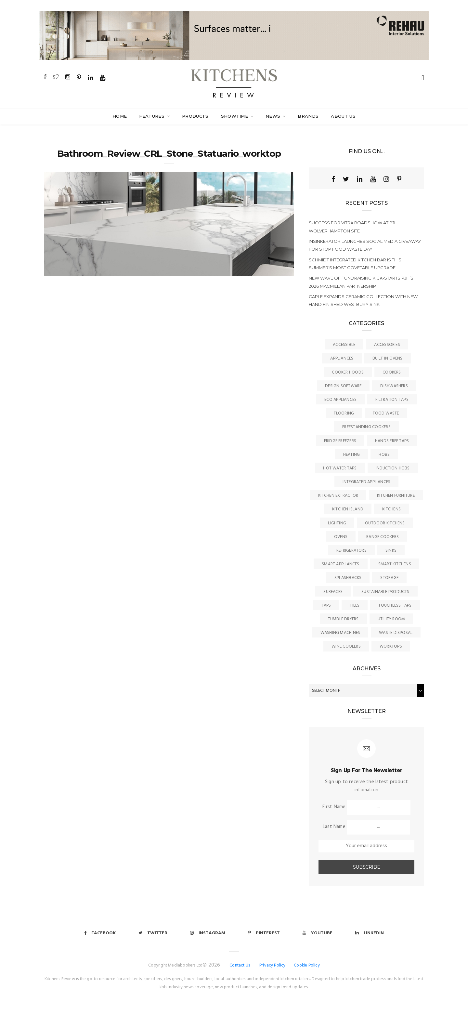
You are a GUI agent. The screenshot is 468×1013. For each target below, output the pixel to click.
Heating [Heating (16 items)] (351, 454)
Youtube (317, 933)
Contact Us (239, 965)
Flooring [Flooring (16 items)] (344, 413)
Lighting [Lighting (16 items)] (337, 523)
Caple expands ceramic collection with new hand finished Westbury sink (363, 300)
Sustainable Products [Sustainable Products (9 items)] (385, 591)
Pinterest (264, 933)
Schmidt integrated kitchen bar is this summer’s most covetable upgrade (355, 263)
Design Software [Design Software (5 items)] (343, 386)
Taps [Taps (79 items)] (326, 605)
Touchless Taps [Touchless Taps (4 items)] (394, 605)
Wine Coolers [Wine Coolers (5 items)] (346, 646)
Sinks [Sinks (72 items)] (390, 550)
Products (195, 116)
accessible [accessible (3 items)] (344, 344)
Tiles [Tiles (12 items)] (354, 605)
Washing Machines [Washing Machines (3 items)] (340, 632)
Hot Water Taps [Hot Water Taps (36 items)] (340, 468)
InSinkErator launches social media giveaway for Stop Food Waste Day (365, 245)
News (274, 116)
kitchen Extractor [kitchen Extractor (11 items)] (338, 495)
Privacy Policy (272, 965)
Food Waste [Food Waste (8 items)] (386, 413)
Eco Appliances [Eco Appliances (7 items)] (340, 399)
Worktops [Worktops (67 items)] (391, 646)
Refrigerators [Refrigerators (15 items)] (351, 550)
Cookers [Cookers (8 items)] (392, 372)
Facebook (100, 933)
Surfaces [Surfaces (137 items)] (333, 591)
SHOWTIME (235, 116)
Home (119, 116)
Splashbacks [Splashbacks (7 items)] (347, 577)
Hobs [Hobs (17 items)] (384, 454)
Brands (308, 116)
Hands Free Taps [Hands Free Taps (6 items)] (392, 441)
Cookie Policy (307, 965)
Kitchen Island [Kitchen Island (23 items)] (347, 509)
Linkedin (369, 933)
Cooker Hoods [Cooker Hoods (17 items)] (348, 372)
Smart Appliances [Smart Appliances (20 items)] (340, 564)
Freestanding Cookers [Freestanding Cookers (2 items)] (366, 427)
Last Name (334, 827)
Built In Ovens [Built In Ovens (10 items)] (387, 358)
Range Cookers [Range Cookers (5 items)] (382, 536)
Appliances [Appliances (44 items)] (341, 358)
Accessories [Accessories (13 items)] (387, 344)
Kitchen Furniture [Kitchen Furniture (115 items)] (396, 495)
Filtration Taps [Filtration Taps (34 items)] (391, 399)
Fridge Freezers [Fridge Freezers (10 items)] (340, 441)
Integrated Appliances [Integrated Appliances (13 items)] (367, 482)
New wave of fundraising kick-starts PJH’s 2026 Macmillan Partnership (361, 281)
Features (152, 116)
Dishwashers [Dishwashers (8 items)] (394, 386)
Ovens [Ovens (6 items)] (340, 536)
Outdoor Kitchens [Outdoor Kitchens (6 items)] (385, 523)
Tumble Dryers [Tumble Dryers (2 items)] (343, 619)
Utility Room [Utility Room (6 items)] (391, 619)
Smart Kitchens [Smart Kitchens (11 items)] (394, 564)
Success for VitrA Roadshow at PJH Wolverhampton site (353, 226)
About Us (343, 116)
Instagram (207, 933)
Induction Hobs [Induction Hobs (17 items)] (393, 468)
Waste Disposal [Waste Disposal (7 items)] (395, 632)
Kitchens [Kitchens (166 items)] (391, 509)
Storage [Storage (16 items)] (389, 577)
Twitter (152, 933)
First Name (333, 807)
